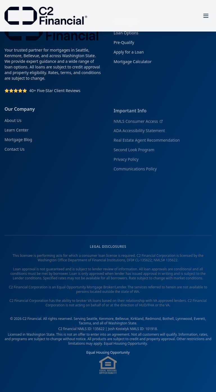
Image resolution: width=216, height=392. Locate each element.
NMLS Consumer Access (138, 123)
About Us (12, 122)
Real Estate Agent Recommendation (147, 142)
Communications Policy (135, 171)
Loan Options (126, 34)
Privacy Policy (126, 161)
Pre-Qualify (124, 43)
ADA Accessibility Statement (139, 132)
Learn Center (16, 132)
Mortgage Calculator (133, 62)
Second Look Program (134, 152)
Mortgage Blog (18, 141)
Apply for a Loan (129, 53)
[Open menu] (206, 15)
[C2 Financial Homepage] (45, 15)
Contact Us (14, 151)
